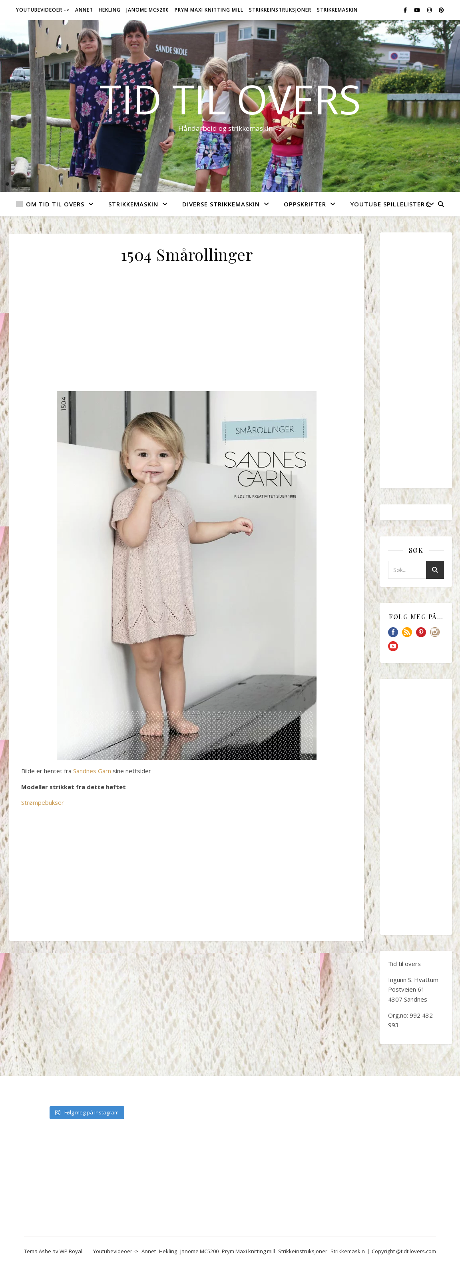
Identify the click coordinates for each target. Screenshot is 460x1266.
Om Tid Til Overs (55, 204)
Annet (84, 9)
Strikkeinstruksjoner (280, 9)
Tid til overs (230, 99)
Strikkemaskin (337, 9)
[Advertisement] (186, 332)
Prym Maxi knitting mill (209, 9)
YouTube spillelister (387, 204)
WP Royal (71, 1251)
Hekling (110, 9)
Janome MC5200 (147, 9)
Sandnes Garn (92, 771)
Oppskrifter (305, 204)
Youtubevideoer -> (43, 9)
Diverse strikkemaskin (221, 204)
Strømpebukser (42, 802)
